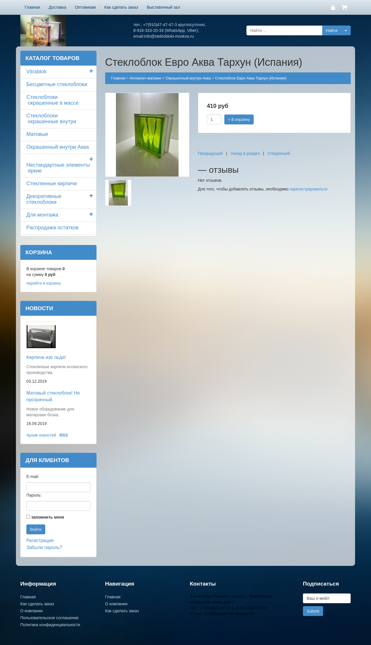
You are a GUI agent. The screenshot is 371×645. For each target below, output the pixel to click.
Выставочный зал (163, 7)
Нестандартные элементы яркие (58, 168)
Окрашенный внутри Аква (57, 147)
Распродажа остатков (52, 227)
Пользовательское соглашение (49, 617)
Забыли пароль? (44, 547)
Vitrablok (36, 72)
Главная (32, 7)
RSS (63, 435)
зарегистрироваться (308, 189)
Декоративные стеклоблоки (43, 199)
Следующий (279, 153)
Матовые (37, 134)
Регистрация (40, 540)
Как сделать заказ (121, 7)
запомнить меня (47, 517)
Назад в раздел (245, 153)
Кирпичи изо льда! (46, 357)
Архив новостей (41, 435)
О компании (31, 610)
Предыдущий (210, 153)
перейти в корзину (43, 283)
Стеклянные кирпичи (51, 183)
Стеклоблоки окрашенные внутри (51, 118)
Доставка (57, 7)
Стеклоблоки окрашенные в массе (52, 100)
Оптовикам (85, 7)
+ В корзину (239, 119)
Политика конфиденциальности (50, 624)
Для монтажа (42, 215)
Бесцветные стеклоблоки (56, 84)
